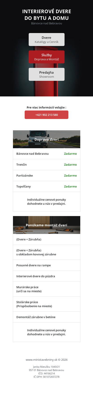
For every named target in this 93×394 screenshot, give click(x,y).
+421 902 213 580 (46, 115)
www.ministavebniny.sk (41, 360)
